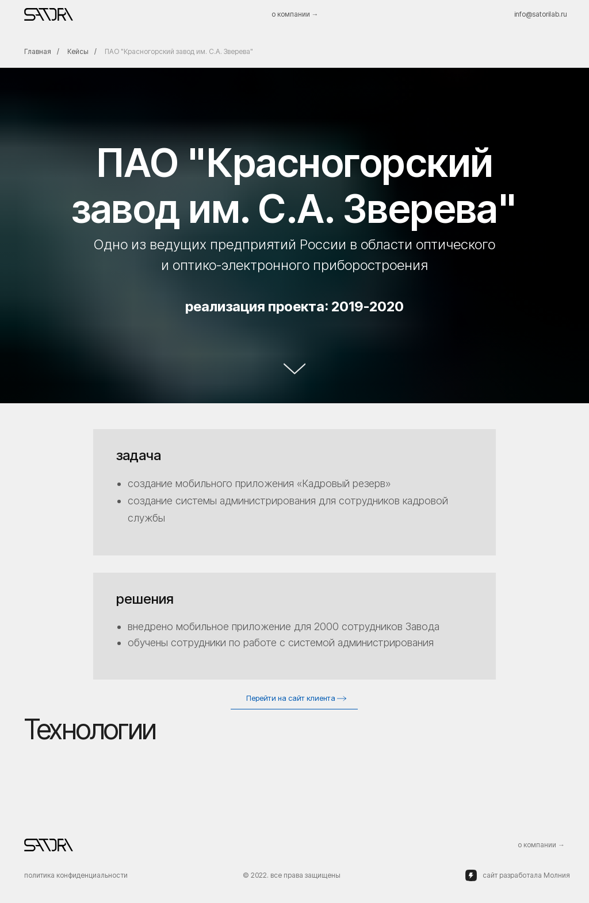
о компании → (295, 14)
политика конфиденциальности (76, 875)
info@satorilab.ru (540, 14)
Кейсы (78, 51)
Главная (37, 51)
